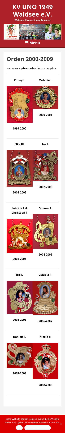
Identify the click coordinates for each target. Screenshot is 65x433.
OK (19, 428)
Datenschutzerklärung (37, 428)
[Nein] (60, 424)
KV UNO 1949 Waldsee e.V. (32, 10)
